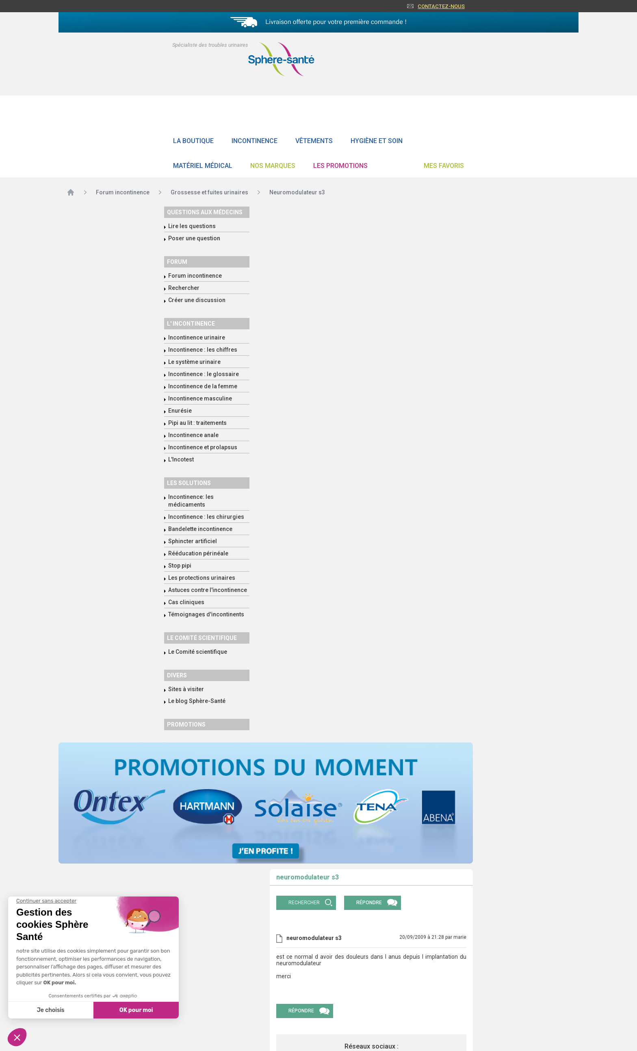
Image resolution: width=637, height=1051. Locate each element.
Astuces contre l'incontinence (207, 590)
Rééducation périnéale (198, 553)
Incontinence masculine (200, 398)
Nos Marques (272, 166)
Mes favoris (444, 166)
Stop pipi (179, 565)
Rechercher (183, 288)
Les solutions (189, 483)
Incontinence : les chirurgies (206, 517)
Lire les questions (192, 226)
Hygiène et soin (377, 141)
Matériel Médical (202, 166)
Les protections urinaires (201, 577)
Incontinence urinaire (196, 337)
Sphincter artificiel (192, 541)
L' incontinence (191, 323)
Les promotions (340, 166)
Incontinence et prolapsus (202, 447)
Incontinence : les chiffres (202, 349)
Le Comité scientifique (197, 651)
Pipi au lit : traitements (197, 423)
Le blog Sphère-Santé (196, 701)
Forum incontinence (195, 275)
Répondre (369, 902)
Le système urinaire (194, 362)
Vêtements (314, 141)
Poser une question (194, 238)
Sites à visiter (186, 689)
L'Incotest (181, 459)
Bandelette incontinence (200, 529)
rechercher (304, 902)
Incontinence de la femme (202, 386)
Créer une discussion (196, 300)
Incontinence (254, 141)
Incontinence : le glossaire (203, 374)
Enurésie (180, 410)
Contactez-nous (441, 6)
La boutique (193, 141)
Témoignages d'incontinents (206, 614)
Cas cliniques (186, 602)
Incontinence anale (193, 435)
